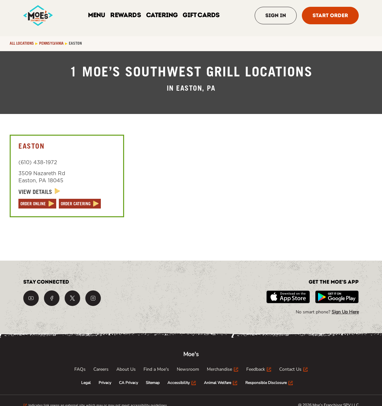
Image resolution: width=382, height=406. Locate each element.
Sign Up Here (345, 312)
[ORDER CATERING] (80, 204)
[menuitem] (80, 369)
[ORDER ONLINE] (37, 204)
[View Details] (39, 192)
